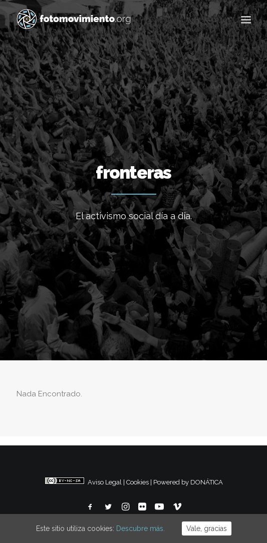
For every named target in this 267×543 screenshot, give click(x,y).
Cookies (137, 482)
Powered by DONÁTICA (188, 482)
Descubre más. (140, 528)
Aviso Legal (105, 482)
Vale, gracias (206, 528)
